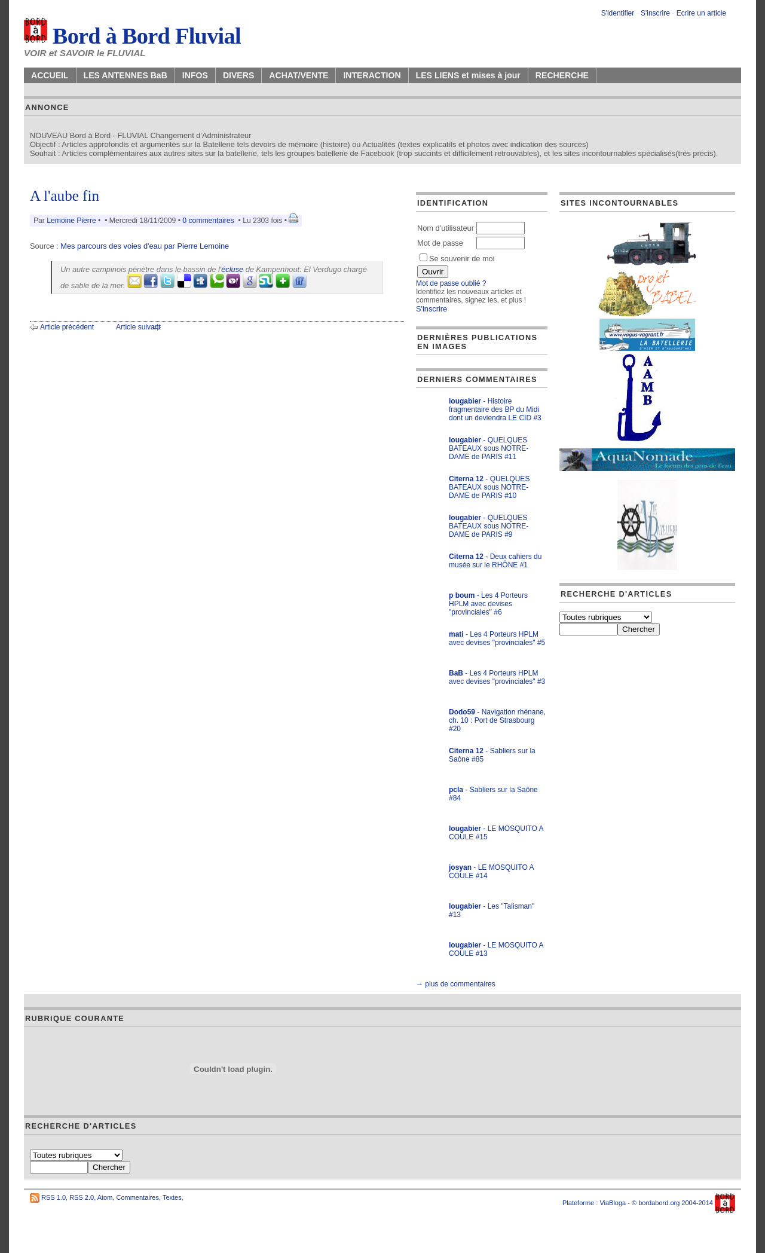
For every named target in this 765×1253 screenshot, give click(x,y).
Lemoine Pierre (71, 220)
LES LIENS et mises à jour (468, 75)
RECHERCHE (562, 75)
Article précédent (67, 327)
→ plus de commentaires (455, 984)
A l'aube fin (64, 196)
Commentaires (137, 1197)
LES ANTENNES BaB (125, 75)
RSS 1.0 (53, 1197)
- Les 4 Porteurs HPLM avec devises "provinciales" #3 (497, 677)
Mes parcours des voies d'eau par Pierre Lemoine (144, 246)
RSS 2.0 (81, 1197)
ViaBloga (612, 1202)
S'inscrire (655, 13)
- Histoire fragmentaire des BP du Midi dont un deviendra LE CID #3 (495, 409)
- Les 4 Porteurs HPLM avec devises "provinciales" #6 (488, 603)
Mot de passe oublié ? (451, 283)
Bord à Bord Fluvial (132, 35)
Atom (105, 1197)
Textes (172, 1197)
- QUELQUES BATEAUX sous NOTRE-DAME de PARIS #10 (489, 487)
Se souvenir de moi (457, 258)
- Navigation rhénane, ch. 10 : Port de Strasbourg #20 (497, 720)
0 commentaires (209, 220)
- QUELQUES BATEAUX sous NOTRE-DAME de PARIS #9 (488, 526)
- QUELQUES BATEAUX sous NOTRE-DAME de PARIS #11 (488, 448)
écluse (232, 269)
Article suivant (138, 327)
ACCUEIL (50, 75)
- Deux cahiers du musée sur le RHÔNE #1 (495, 560)
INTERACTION (371, 75)
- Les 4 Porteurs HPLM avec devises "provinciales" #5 (497, 638)
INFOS (195, 75)
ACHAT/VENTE (298, 75)
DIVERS (238, 75)
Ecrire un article (701, 13)
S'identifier (618, 13)
